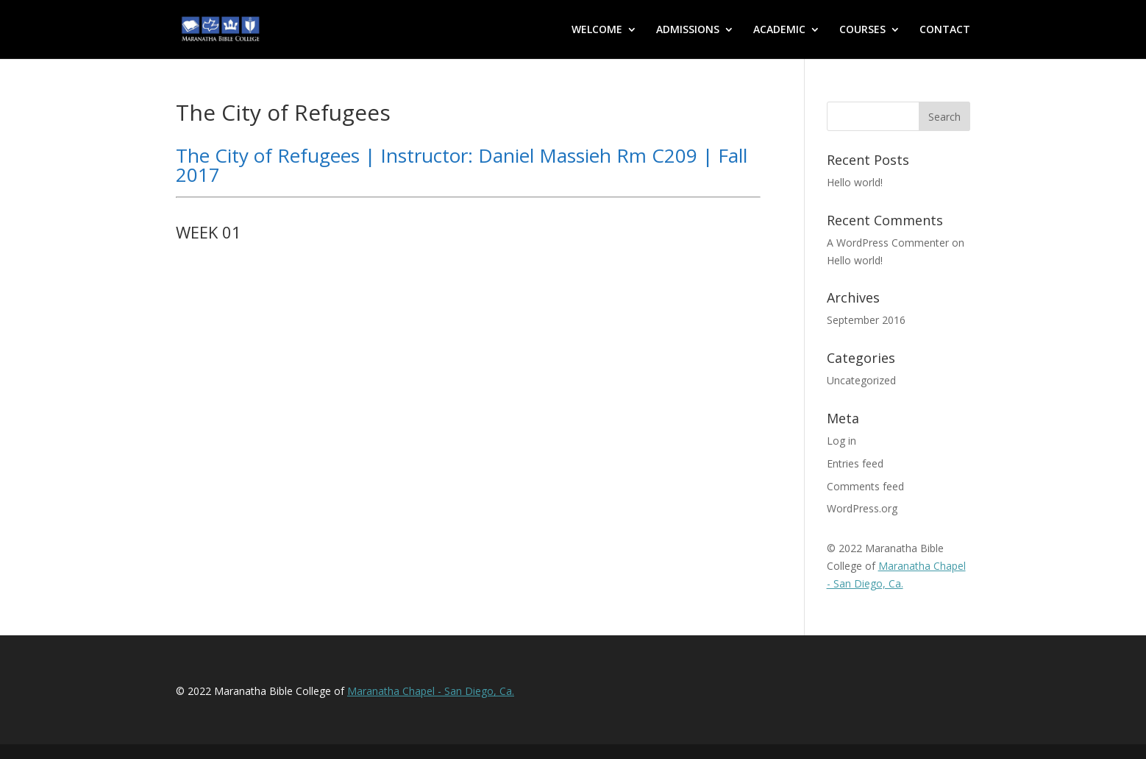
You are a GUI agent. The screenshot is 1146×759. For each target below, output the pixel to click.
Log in (841, 441)
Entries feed (855, 463)
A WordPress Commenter (888, 243)
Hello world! (855, 182)
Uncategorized (861, 380)
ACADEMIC (779, 30)
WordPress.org (862, 508)
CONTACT (944, 30)
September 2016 (866, 320)
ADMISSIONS (687, 30)
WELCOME (597, 30)
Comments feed (865, 486)
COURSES (862, 30)
